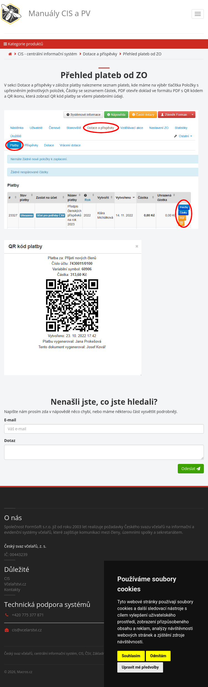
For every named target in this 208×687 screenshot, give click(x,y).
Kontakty (12, 589)
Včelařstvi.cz (15, 584)
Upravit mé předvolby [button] (140, 667)
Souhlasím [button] (131, 656)
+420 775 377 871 (28, 614)
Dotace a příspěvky (100, 53)
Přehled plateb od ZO (142, 53)
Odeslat (190, 468)
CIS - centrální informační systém (47, 53)
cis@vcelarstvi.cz (27, 629)
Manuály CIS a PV (45, 14)
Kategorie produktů (23, 43)
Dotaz (9, 440)
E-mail (10, 419)
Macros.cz (24, 671)
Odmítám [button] (158, 656)
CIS (7, 578)
